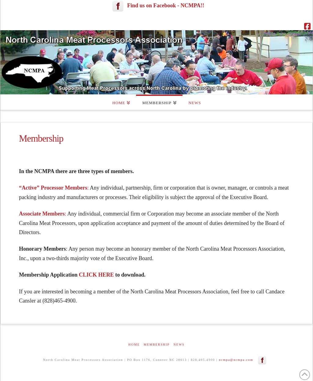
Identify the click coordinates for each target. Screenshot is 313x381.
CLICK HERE (96, 275)
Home (134, 344)
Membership (157, 344)
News (179, 344)
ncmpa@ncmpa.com (236, 359)
